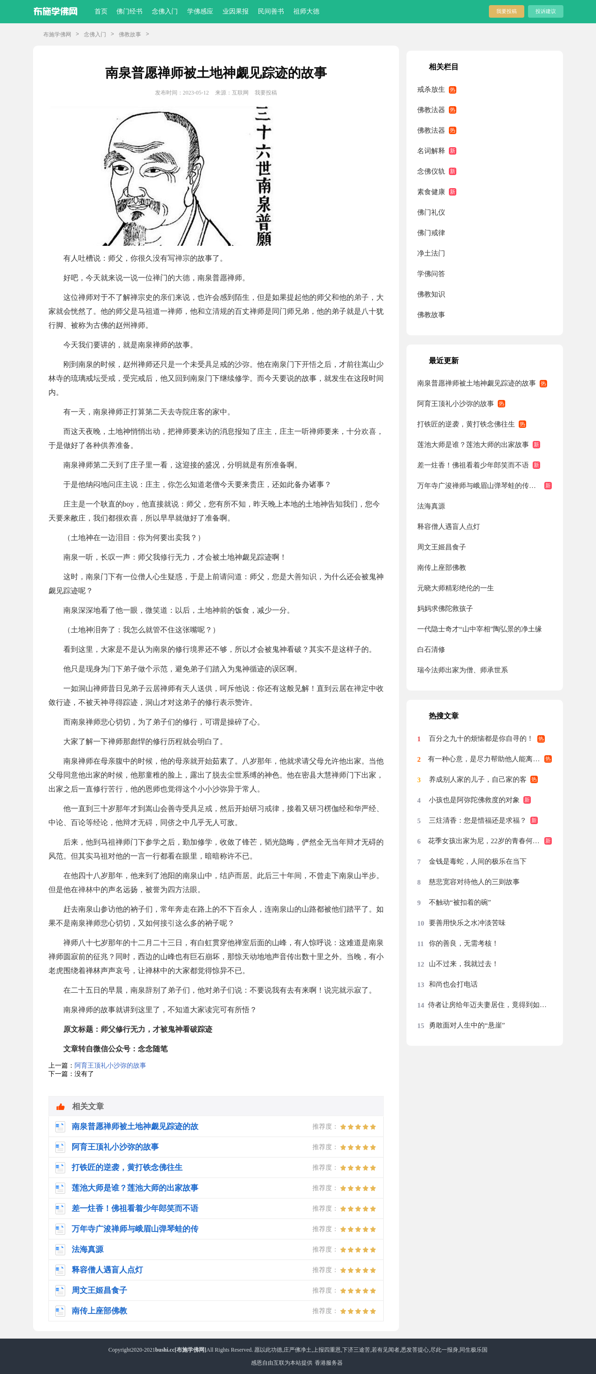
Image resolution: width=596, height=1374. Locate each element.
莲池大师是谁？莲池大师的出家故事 (473, 444)
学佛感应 (200, 11)
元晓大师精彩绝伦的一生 (455, 588)
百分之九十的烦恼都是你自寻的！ (481, 738)
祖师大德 (306, 11)
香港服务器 (329, 1363)
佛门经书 (129, 11)
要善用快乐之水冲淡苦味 (467, 923)
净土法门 (431, 253)
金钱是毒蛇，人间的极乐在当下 (478, 861)
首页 (101, 11)
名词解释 (431, 151)
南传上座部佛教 (441, 567)
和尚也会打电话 (453, 984)
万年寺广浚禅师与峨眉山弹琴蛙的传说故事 (483, 485)
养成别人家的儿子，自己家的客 (478, 779)
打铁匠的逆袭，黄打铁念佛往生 (466, 424)
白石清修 (431, 649)
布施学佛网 (57, 34)
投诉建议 (545, 11)
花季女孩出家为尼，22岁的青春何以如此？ (490, 841)
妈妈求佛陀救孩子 (445, 608)
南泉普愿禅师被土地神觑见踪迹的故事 (476, 383)
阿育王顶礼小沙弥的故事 (110, 1065)
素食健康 (431, 192)
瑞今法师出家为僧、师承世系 (462, 670)
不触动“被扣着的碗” (460, 902)
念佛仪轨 (431, 171)
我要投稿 (506, 11)
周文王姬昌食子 (441, 547)
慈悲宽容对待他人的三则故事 (474, 882)
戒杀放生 (431, 89)
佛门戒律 (431, 233)
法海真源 (431, 506)
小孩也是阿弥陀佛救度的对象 (474, 800)
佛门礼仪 (431, 212)
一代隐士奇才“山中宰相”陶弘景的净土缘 (479, 629)
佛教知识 (431, 294)
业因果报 (236, 11)
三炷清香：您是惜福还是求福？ (478, 820)
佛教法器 (431, 110)
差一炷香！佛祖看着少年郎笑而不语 (473, 465)
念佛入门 (165, 11)
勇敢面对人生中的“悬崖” (467, 1025)
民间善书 (271, 11)
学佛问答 (431, 274)
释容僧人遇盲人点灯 (448, 526)
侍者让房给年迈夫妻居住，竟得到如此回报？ (490, 1005)
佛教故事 (130, 34)
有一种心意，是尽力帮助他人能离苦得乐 (490, 759)
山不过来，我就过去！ (464, 964)
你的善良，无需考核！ (464, 943)
